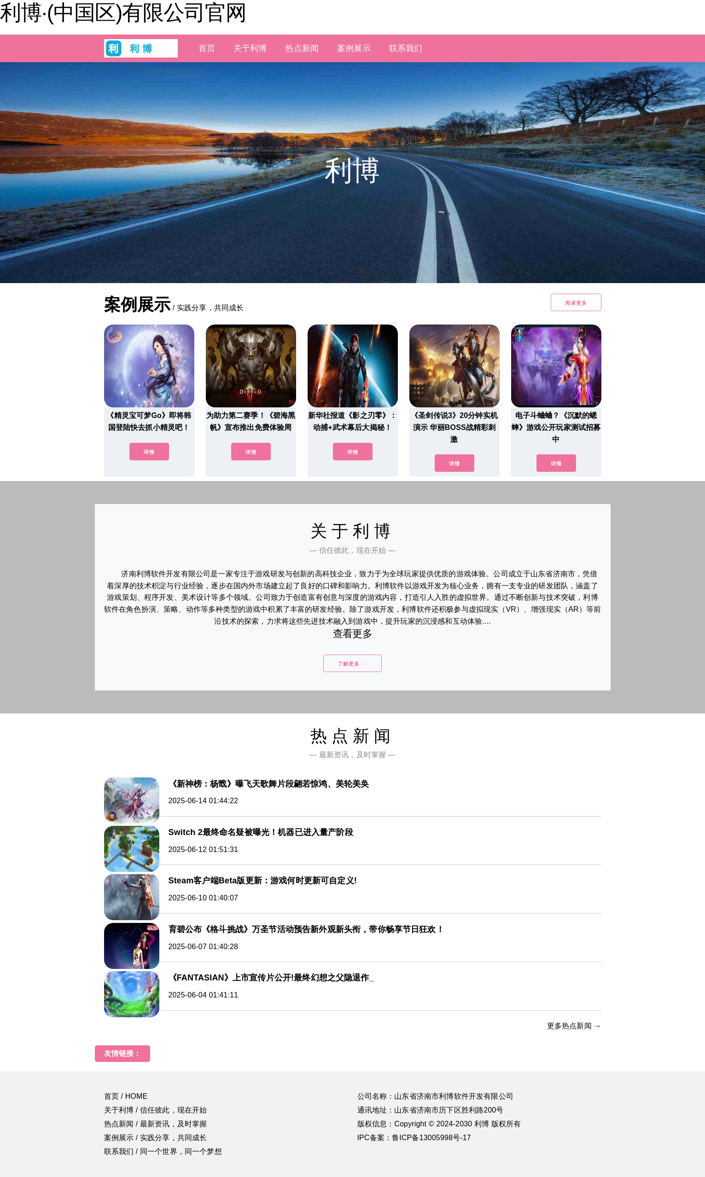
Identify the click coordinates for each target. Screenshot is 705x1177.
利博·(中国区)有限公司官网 (123, 12)
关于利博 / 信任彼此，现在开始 (155, 1110)
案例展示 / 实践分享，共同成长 (155, 1138)
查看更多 (352, 633)
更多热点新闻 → (574, 1026)
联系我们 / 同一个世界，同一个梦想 (163, 1151)
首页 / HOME (126, 1096)
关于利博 (250, 48)
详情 (149, 452)
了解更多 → (352, 664)
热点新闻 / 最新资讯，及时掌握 (155, 1124)
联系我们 (406, 48)
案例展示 (354, 48)
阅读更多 (576, 303)
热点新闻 (302, 48)
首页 (206, 48)
